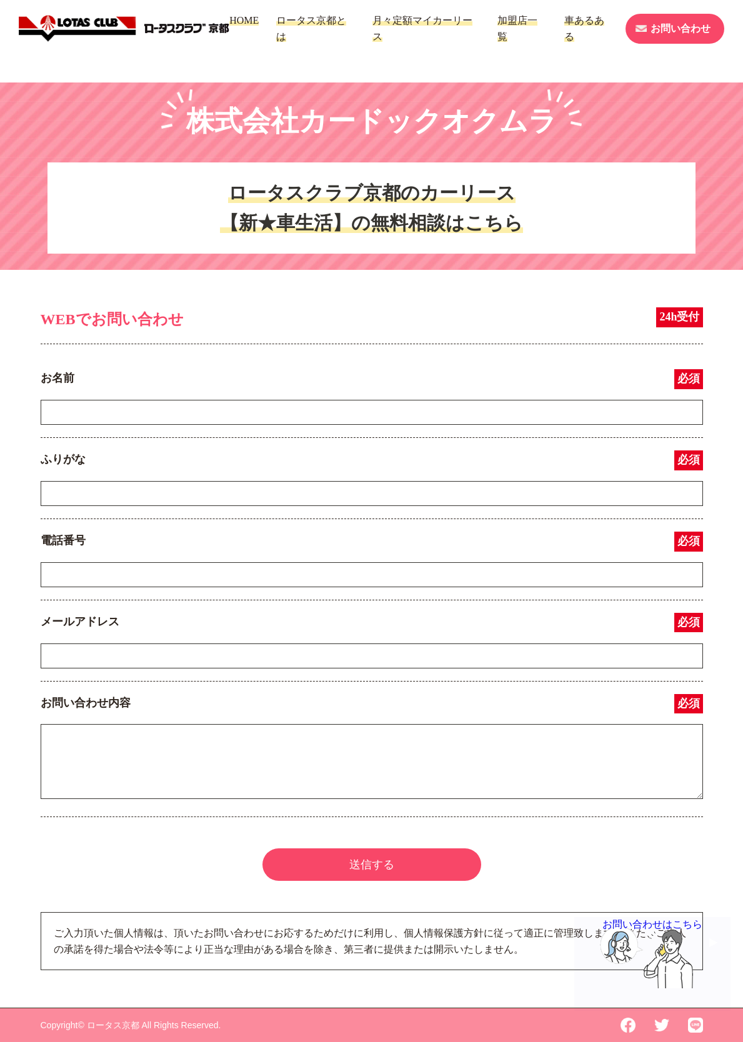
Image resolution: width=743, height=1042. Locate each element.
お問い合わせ (681, 28)
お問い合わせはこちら (652, 932)
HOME (244, 20)
